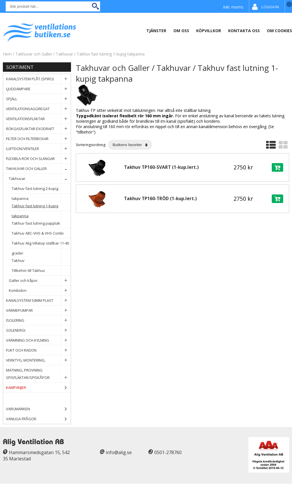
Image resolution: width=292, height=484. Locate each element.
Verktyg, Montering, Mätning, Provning (38, 360)
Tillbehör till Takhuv (41, 271)
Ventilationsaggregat (38, 109)
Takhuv (41, 261)
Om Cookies (279, 30)
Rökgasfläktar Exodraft (38, 129)
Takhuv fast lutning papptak (41, 223)
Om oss (181, 30)
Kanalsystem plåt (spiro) (38, 79)
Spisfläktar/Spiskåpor (38, 378)
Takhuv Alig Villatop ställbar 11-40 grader (41, 244)
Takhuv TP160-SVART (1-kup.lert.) (161, 167)
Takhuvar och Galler (34, 54)
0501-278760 (168, 452)
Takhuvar (65, 54)
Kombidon (40, 291)
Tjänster (156, 30)
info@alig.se (119, 452)
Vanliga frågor (21, 418)
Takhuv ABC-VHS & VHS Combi (41, 234)
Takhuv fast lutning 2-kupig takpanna (41, 190)
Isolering (38, 320)
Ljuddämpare (38, 89)
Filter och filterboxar (38, 139)
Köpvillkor (208, 30)
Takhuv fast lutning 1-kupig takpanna (111, 54)
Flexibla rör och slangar (38, 159)
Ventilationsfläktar (38, 119)
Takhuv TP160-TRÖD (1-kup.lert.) (160, 199)
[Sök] (53, 6)
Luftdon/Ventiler (38, 149)
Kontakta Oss (244, 30)
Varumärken (38, 409)
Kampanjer (38, 388)
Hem (7, 54)
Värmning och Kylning (38, 340)
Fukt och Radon (38, 350)
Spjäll (38, 99)
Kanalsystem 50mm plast (38, 300)
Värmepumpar (38, 310)
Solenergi (38, 330)
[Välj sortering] (130, 145)
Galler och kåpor (40, 281)
